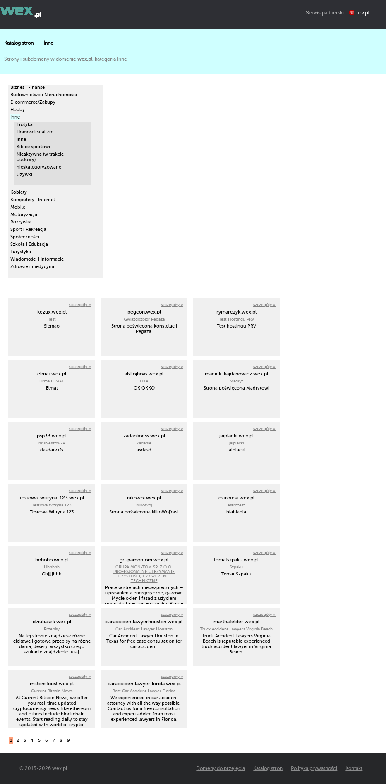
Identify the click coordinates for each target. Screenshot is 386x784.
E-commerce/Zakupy (32, 102)
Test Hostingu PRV (236, 319)
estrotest (236, 505)
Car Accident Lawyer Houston (144, 629)
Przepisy (52, 629)
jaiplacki (236, 443)
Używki (24, 174)
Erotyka (25, 124)
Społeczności (24, 237)
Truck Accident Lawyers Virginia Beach (236, 629)
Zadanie (144, 443)
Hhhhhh (52, 567)
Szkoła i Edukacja (29, 244)
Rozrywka (20, 222)
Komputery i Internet (32, 199)
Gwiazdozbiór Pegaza (144, 319)
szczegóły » (80, 304)
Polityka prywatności (314, 768)
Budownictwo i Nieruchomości (43, 94)
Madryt (236, 381)
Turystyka (20, 251)
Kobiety (18, 192)
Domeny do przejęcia (220, 768)
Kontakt (353, 768)
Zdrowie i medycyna (32, 266)
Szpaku (236, 567)
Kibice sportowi (33, 147)
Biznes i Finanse (27, 87)
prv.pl (362, 13)
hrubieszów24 (51, 443)
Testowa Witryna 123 (52, 505)
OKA (144, 381)
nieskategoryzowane (39, 167)
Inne (48, 43)
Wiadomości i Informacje (37, 259)
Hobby (17, 109)
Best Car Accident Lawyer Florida (144, 691)
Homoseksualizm (35, 132)
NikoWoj (144, 505)
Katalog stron (19, 43)
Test (52, 319)
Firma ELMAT (51, 381)
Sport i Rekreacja (28, 229)
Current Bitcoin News (51, 691)
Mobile (17, 207)
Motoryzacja (23, 214)
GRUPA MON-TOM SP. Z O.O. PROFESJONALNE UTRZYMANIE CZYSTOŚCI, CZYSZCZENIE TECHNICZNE (144, 574)
